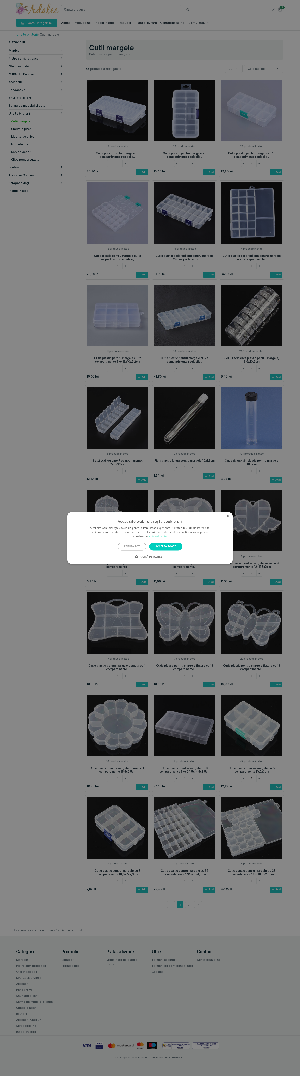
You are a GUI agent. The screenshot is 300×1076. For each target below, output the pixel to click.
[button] (150, 557)
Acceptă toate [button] (165, 546)
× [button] (228, 516)
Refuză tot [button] (132, 546)
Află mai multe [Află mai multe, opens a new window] (158, 536)
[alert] (150, 538)
